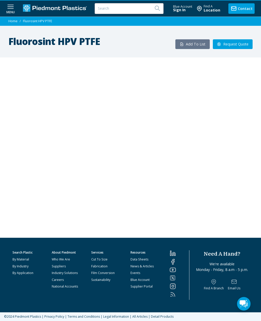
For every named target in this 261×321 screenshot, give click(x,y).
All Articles (140, 316)
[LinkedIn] (179, 253)
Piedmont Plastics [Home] (28, 316)
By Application (22, 273)
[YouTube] (179, 270)
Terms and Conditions (84, 316)
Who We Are (61, 259)
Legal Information (116, 316)
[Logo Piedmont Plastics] (55, 8)
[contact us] (241, 8)
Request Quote (233, 44)
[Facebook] (179, 262)
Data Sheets (139, 259)
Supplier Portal (141, 286)
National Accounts (65, 286)
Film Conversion (103, 273)
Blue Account (140, 280)
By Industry (20, 266)
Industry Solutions (65, 273)
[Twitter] (179, 278)
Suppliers (59, 266)
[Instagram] (179, 286)
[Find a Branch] (214, 285)
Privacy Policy (54, 316)
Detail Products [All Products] (162, 316)
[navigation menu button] (10, 9)
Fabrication (99, 266)
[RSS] (179, 294)
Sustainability (100, 280)
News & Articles (142, 266)
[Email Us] (234, 285)
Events (135, 273)
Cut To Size (99, 259)
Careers (58, 280)
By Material (20, 259)
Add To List (193, 44)
